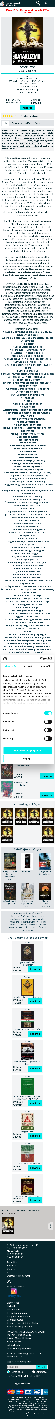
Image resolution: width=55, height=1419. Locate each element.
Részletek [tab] (27, 666)
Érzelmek (13, 927)
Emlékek (15, 916)
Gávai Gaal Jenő (20, 913)
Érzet (21, 927)
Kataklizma (14, 921)
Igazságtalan (15, 919)
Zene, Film (12, 1262)
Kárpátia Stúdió (35, 913)
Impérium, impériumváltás (34, 919)
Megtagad (27, 758)
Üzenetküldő (13, 1309)
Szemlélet (13, 924)
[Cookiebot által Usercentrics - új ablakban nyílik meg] (40, 659)
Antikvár (11, 1265)
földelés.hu (28, 1416)
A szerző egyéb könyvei (27, 804)
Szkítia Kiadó (13, 1344)
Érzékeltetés (31, 927)
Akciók (10, 1272)
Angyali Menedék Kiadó (19, 1338)
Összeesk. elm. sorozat (18, 1275)
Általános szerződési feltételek (22, 1323)
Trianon (22, 924)
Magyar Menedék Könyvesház (10, 5)
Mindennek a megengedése (27, 750)
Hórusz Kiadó (14, 1341)
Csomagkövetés (15, 1319)
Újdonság (12, 1269)
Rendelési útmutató (17, 1312)
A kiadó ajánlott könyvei (27, 849)
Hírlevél (11, 1306)
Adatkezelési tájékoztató (19, 1326)
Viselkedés (32, 924)
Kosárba (28, 107)
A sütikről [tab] (45, 666)
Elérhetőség (13, 1302)
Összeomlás (27, 930)
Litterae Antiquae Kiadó (19, 1348)
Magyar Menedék (21, 1383)
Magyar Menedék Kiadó (19, 1334)
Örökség (42, 927)
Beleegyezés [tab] (10, 666)
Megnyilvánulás (28, 921)
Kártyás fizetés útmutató (19, 1316)
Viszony (43, 924)
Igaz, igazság (38, 916)
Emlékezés (25, 916)
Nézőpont (41, 921)
